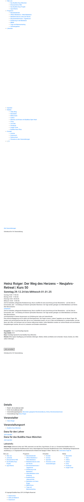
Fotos (12, 121)
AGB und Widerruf (13, 497)
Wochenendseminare (56, 412)
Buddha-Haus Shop (16, 129)
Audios (12, 117)
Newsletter (13, 113)
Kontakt (9, 131)
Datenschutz (14, 137)
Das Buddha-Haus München (18, 3)
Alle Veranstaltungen (10, 228)
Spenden (9, 108)
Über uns (9, 1)
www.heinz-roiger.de (65, 450)
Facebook (13, 125)
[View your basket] (8, 141)
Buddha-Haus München (14, 428)
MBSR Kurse (29, 485)
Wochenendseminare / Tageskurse (20, 18)
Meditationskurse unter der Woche (20, 16)
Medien (9, 110)
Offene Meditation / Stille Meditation (21, 14)
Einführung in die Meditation (18, 20)
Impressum (13, 135)
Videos (68, 460)
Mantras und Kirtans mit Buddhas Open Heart (23, 119)
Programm (10, 11)
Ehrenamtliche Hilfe (16, 5)
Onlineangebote (15, 26)
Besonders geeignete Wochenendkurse (34, 412)
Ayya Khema (14, 9)
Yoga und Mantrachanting (17, 24)
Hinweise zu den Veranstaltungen (20, 139)
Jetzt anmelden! (9, 349)
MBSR (12, 22)
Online (48, 412)
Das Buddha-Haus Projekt (17, 7)
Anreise (12, 133)
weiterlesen (7, 308)
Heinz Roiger (22, 414)
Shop (67, 458)
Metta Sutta (13, 115)
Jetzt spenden (8, 434)
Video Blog (13, 112)
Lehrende (10, 28)
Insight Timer (14, 127)
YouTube (13, 123)
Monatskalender (15, 13)
